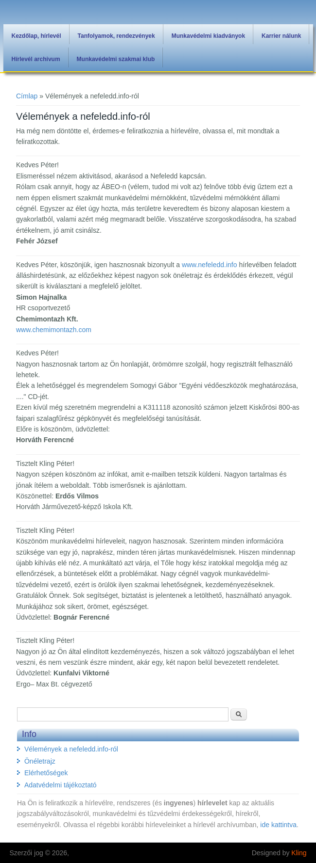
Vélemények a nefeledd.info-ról (71, 749)
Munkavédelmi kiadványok (208, 35)
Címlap (26, 96)
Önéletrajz (39, 761)
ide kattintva (278, 825)
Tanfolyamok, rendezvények (116, 35)
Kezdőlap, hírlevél (36, 35)
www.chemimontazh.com (53, 330)
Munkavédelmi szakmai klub (116, 59)
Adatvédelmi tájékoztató (60, 785)
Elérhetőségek (46, 773)
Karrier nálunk (281, 35)
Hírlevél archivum (36, 59)
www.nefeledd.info (209, 265)
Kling (298, 853)
